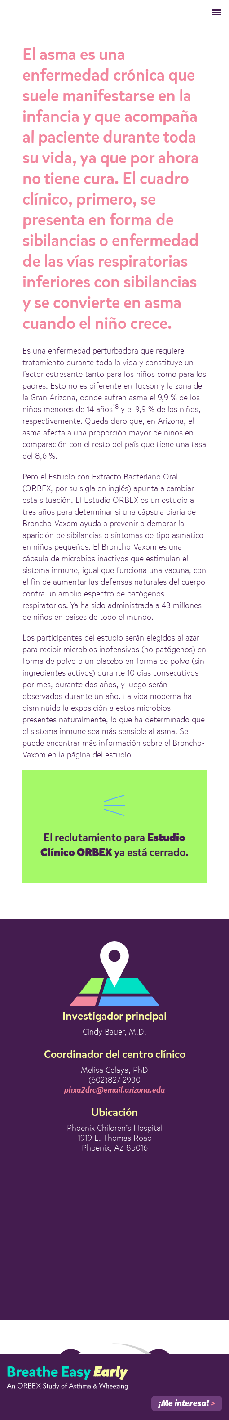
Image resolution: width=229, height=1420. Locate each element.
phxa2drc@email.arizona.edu (114, 1090)
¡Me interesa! (187, 1403)
